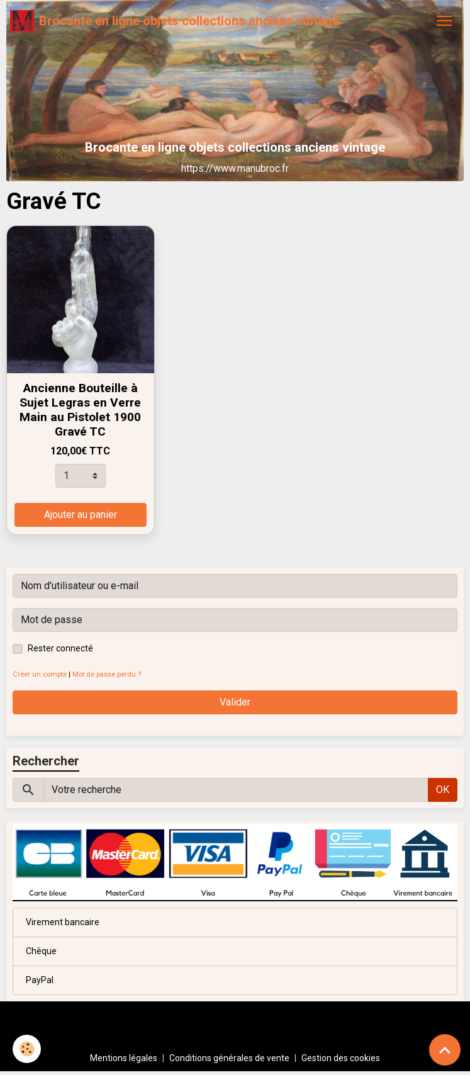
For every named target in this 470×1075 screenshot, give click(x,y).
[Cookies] (27, 1049)
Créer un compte (40, 674)
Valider (235, 702)
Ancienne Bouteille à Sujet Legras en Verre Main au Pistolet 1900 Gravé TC (80, 410)
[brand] (174, 20)
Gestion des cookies (340, 1058)
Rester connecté (60, 648)
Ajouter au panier (80, 515)
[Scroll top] (445, 1050)
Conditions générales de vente (229, 1058)
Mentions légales (123, 1058)
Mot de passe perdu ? (106, 674)
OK (442, 790)
